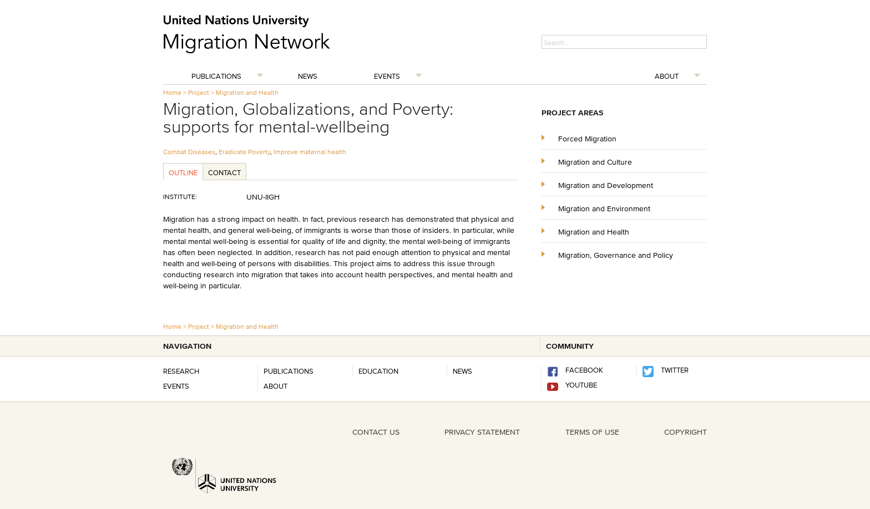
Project (198, 92)
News (307, 76)
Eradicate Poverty (244, 151)
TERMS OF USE (592, 432)
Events (387, 76)
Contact (224, 172)
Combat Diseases (189, 151)
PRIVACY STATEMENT (482, 432)
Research (181, 371)
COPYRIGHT (685, 432)
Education (378, 371)
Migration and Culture (595, 161)
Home (172, 92)
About (667, 76)
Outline (183, 172)
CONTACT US (375, 432)
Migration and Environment (604, 208)
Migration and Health (247, 92)
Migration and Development (605, 185)
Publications (216, 76)
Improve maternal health (310, 151)
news (462, 371)
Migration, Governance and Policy (615, 255)
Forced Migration (587, 138)
